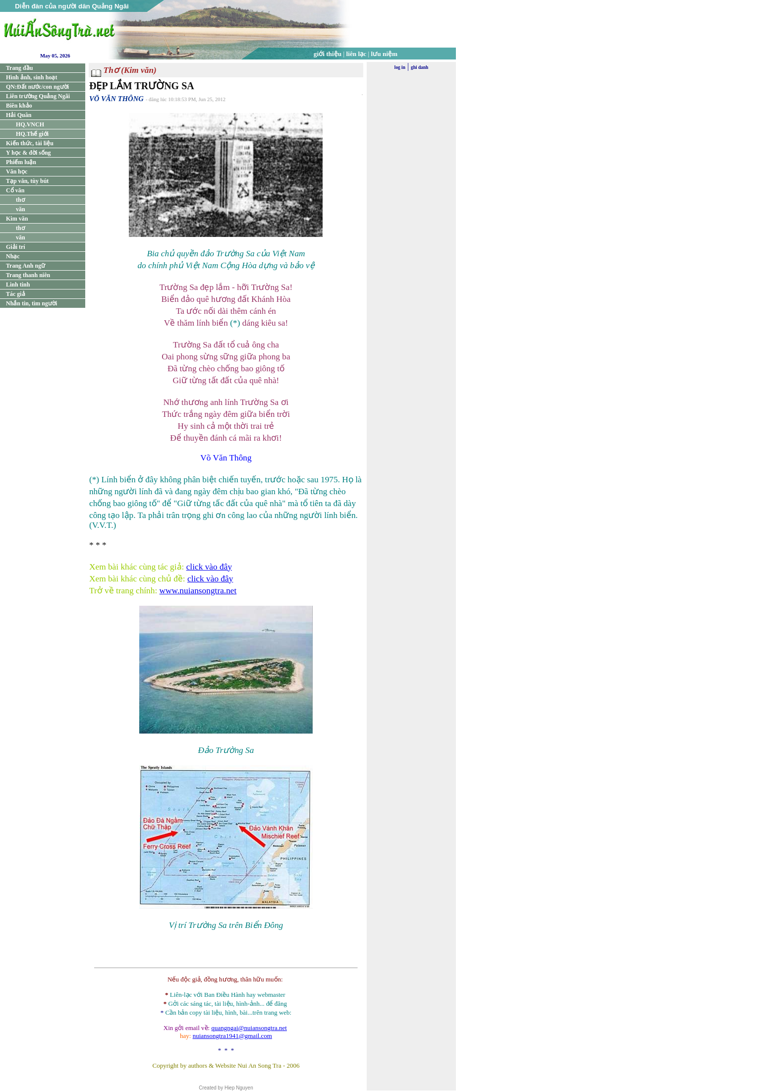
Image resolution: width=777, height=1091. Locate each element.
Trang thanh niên (28, 275)
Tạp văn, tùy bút (27, 180)
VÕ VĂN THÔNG (116, 99)
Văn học (16, 171)
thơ (20, 199)
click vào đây (209, 567)
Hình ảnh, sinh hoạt (31, 77)
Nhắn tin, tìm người (31, 303)
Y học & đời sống (28, 152)
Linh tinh (18, 284)
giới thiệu (327, 53)
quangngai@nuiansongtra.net (248, 1028)
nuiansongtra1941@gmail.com (232, 1035)
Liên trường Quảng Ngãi (38, 96)
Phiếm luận (21, 162)
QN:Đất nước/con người (37, 86)
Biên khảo (19, 105)
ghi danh (419, 67)
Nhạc (13, 256)
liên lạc (356, 53)
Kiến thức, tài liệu (30, 143)
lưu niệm (384, 53)
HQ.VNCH (30, 124)
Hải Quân (18, 115)
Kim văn (17, 218)
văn (20, 209)
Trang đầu (19, 67)
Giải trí (15, 246)
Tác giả (15, 293)
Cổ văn (15, 190)
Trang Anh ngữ (25, 265)
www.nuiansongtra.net (198, 590)
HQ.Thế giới (32, 133)
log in (399, 67)
